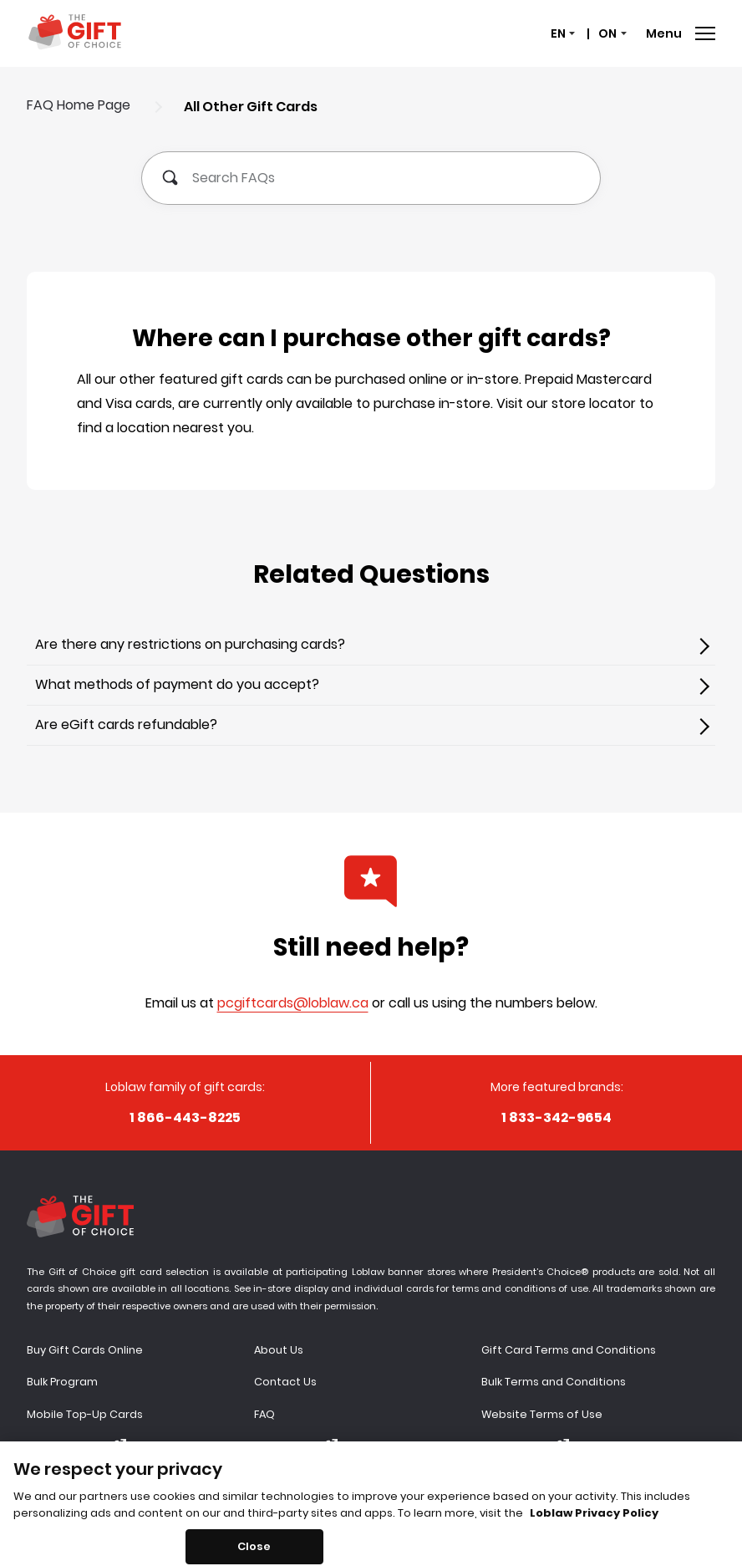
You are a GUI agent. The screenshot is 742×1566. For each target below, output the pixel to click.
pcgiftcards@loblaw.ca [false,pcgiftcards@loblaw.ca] (292, 1003)
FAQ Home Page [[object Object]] (78, 105)
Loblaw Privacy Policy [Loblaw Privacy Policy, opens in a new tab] (594, 1525)
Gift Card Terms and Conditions (568, 1350)
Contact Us (285, 1382)
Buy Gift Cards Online (85, 1350)
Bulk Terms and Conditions (553, 1382)
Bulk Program (62, 1382)
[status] (561, 33)
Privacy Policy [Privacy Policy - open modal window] (525, 1446)
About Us (278, 1350)
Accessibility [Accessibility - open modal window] (296, 1446)
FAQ (264, 1414)
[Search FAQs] (371, 178)
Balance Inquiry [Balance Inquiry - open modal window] (76, 1446)
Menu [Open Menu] (680, 33)
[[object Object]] (371, 645)
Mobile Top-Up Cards (85, 1414)
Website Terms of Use (541, 1414)
